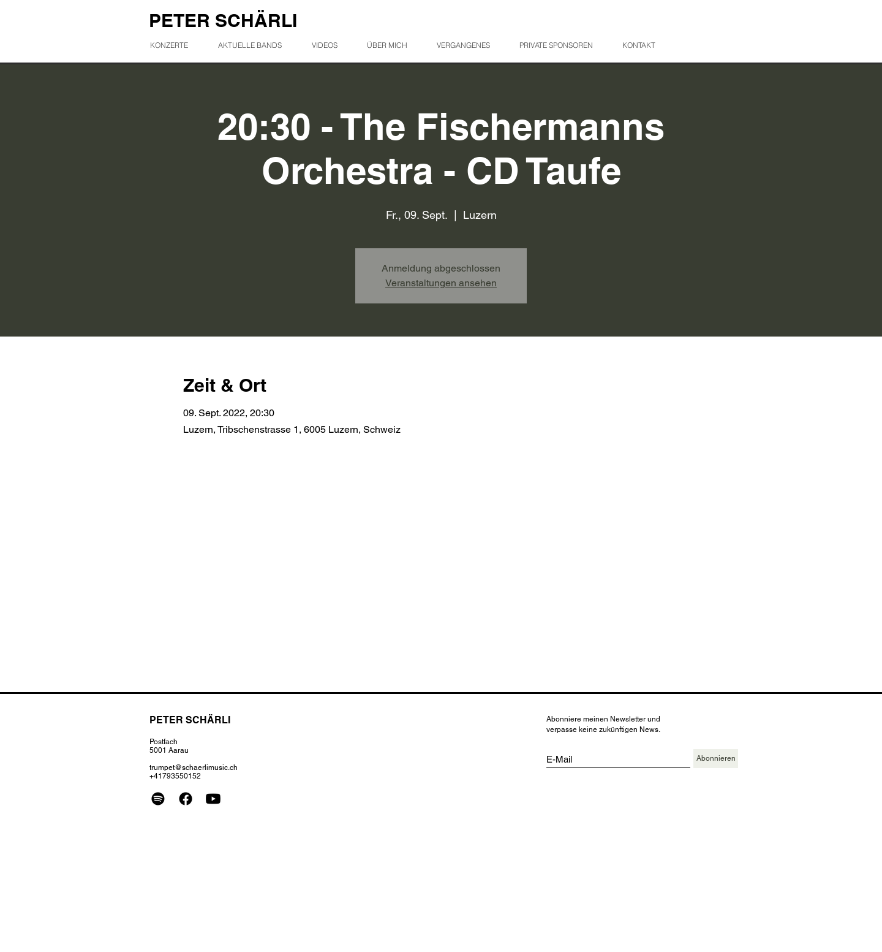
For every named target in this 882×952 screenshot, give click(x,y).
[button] (468, 45)
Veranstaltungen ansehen (441, 283)
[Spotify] (158, 798)
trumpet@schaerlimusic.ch (193, 767)
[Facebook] (185, 798)
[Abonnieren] (715, 758)
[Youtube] (213, 798)
